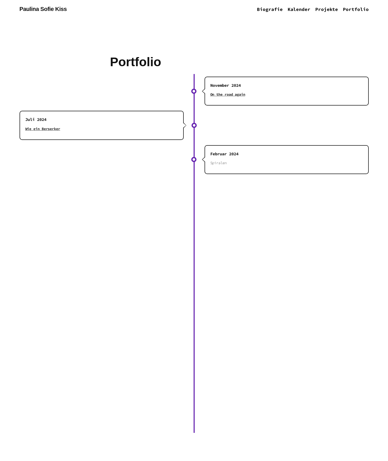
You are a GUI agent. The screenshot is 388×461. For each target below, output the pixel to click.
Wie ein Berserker (42, 128)
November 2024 (225, 85)
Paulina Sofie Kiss (43, 9)
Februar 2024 (224, 153)
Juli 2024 (35, 119)
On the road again (227, 94)
